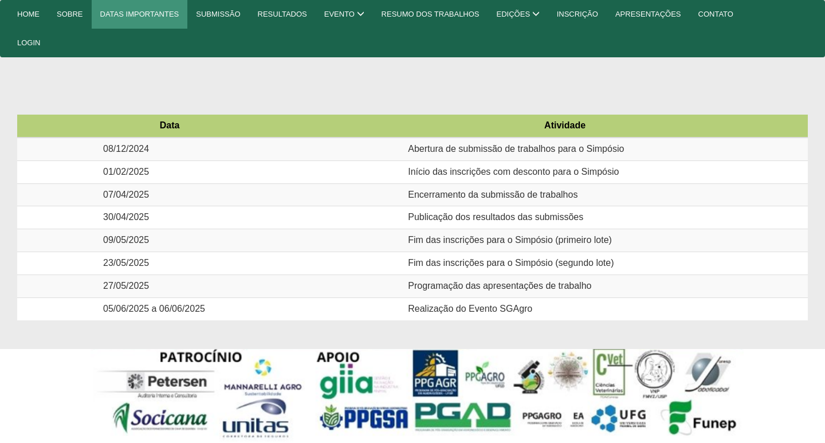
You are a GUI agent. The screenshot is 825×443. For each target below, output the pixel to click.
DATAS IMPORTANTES (139, 14)
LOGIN (28, 42)
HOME (28, 14)
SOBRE (70, 14)
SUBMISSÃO (218, 14)
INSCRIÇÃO (577, 14)
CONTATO (715, 14)
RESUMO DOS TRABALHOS (431, 14)
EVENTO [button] (344, 14)
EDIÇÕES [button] (518, 14)
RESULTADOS (282, 14)
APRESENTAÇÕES (648, 14)
